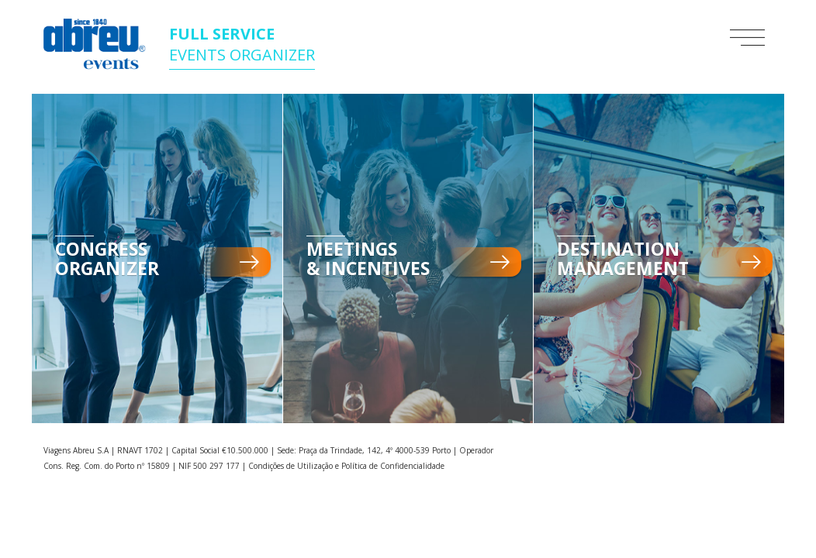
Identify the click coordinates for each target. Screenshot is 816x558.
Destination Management (623, 258)
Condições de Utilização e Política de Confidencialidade (346, 465)
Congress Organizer (107, 258)
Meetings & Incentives (368, 258)
